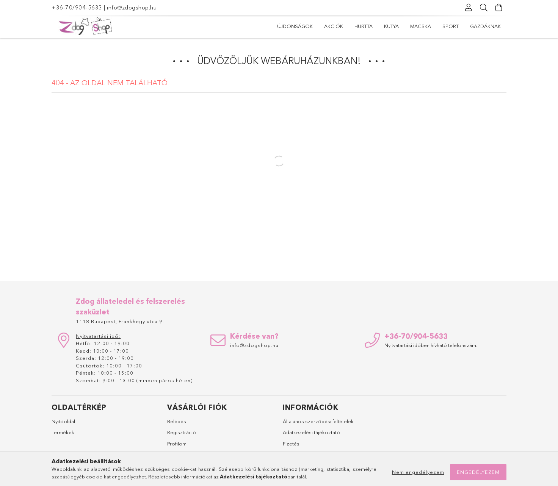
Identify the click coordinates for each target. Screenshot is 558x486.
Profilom (177, 444)
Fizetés (291, 444)
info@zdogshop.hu (132, 7)
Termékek (63, 432)
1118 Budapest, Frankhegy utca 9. (120, 321)
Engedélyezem (478, 472)
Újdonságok (295, 26)
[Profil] (468, 7)
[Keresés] (483, 7)
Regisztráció (181, 432)
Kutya (391, 26)
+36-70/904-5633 (77, 7)
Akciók (333, 26)
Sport (450, 26)
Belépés (176, 421)
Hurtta (363, 26)
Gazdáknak (485, 26)
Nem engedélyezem (418, 472)
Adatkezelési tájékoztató (311, 432)
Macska (420, 26)
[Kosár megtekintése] (498, 7)
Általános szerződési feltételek (318, 421)
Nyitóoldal (63, 421)
